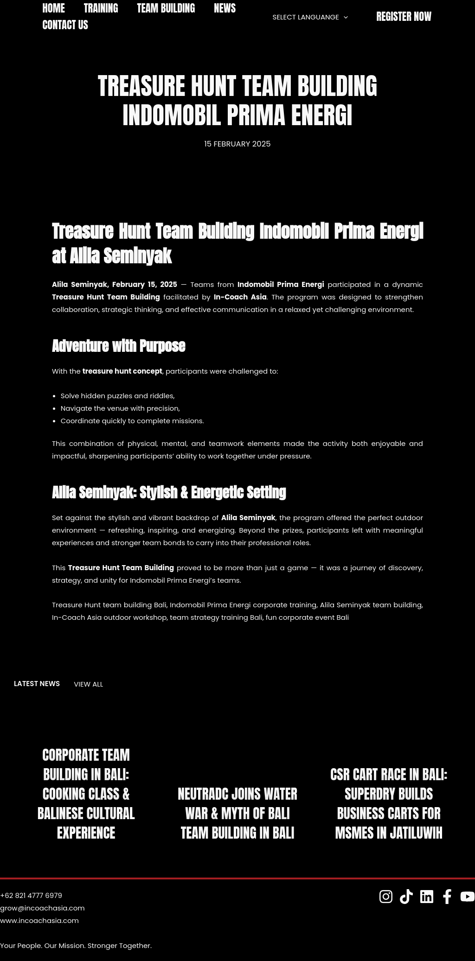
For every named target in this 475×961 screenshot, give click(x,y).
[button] (404, 16)
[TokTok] (406, 896)
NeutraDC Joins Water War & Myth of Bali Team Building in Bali (237, 814)
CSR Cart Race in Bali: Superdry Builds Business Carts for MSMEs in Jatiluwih (389, 804)
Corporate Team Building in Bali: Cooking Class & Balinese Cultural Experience (85, 794)
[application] (345, 17)
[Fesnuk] (447, 896)
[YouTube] (467, 896)
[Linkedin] (426, 896)
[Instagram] (386, 896)
